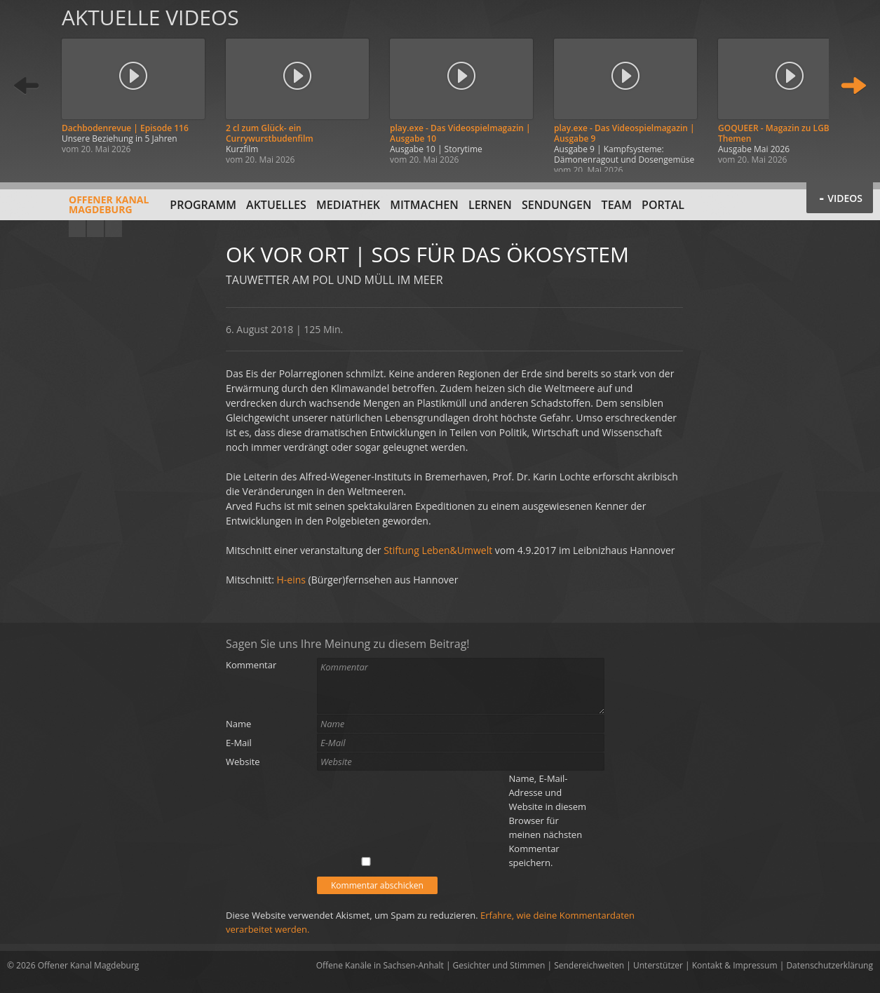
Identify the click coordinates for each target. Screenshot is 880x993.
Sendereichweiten (589, 965)
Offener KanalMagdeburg (78, 209)
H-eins (291, 579)
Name (238, 723)
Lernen (490, 204)
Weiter (853, 86)
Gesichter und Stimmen (499, 965)
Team (617, 204)
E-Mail (239, 742)
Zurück (26, 86)
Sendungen (556, 204)
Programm (203, 204)
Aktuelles (276, 204)
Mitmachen (424, 204)
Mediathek (348, 204)
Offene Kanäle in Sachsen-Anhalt (380, 965)
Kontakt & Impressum (735, 965)
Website (243, 761)
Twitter (113, 228)
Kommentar (251, 664)
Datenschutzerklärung (829, 965)
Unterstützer (658, 965)
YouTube (77, 228)
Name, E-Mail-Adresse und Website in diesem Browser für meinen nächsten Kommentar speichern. (547, 820)
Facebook (95, 228)
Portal (663, 204)
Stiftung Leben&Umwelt (438, 550)
